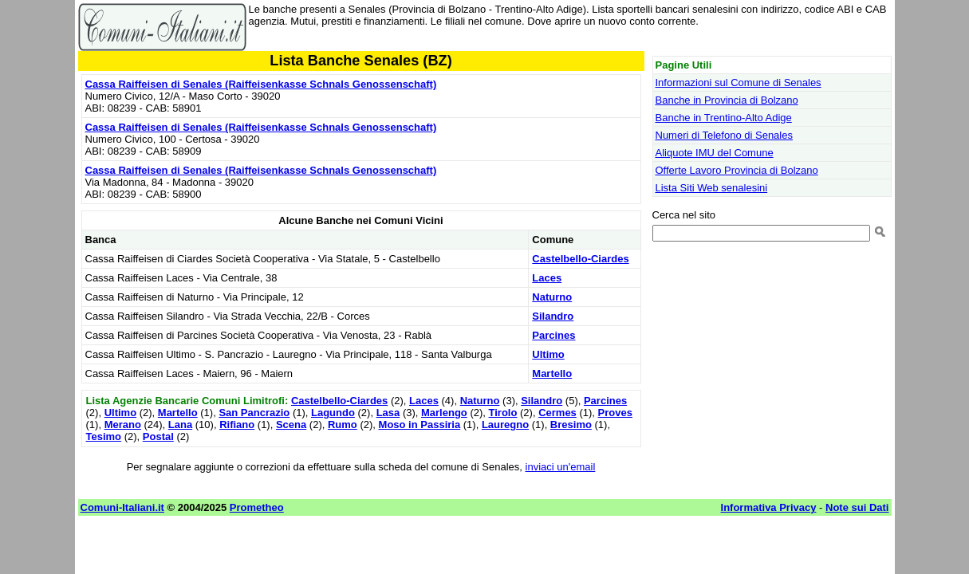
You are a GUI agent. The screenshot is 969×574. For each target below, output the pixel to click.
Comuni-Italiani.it (122, 507)
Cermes (557, 413)
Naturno (552, 297)
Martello (552, 373)
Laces (546, 278)
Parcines (553, 335)
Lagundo (333, 413)
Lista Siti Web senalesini (712, 188)
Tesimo (104, 436)
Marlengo (444, 413)
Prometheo (257, 507)
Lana (180, 425)
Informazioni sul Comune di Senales (738, 82)
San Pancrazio (254, 413)
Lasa (388, 413)
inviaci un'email (561, 467)
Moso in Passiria (420, 425)
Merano (122, 425)
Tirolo (503, 413)
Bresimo (571, 425)
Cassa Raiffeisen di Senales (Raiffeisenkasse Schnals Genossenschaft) (261, 84)
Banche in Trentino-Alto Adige (724, 118)
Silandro (552, 316)
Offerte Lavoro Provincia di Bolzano (737, 170)
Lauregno (505, 425)
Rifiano (236, 425)
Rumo (342, 425)
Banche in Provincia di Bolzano (727, 100)
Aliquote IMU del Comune (715, 153)
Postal (158, 436)
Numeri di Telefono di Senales (724, 135)
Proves (615, 413)
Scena (291, 425)
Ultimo (548, 354)
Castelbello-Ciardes (580, 259)
